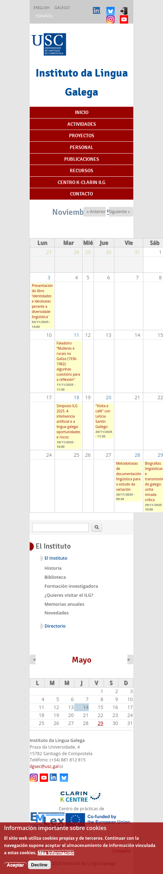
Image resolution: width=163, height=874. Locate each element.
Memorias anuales (64, 604)
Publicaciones (81, 159)
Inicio (81, 112)
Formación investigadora (71, 586)
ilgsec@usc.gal (46, 766)
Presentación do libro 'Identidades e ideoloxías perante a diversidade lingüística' (42, 301)
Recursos (81, 170)
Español (44, 15)
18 (76, 397)
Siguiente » (119, 212)
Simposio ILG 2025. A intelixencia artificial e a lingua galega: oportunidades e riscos (68, 421)
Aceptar (15, 869)
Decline (39, 869)
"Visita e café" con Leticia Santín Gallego (103, 416)
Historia (53, 568)
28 (137, 455)
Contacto (81, 193)
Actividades (81, 124)
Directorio (55, 626)
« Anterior (96, 212)
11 (76, 335)
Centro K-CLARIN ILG (81, 182)
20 (108, 397)
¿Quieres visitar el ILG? (69, 595)
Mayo (82, 660)
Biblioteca (55, 577)
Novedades (57, 613)
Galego (61, 7)
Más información (56, 857)
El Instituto (56, 558)
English (41, 7)
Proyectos (81, 135)
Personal (81, 147)
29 (100, 723)
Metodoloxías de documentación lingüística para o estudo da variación (128, 476)
